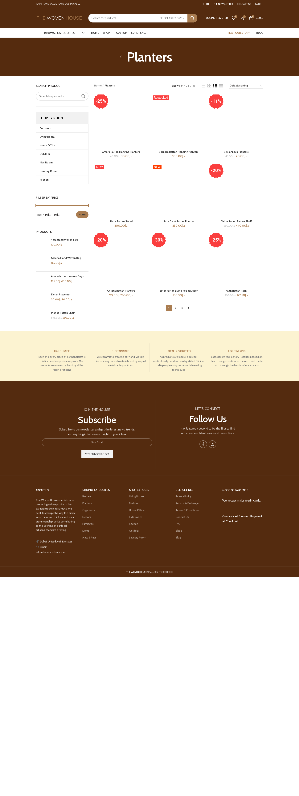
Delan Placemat (60, 305)
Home (98, 85)
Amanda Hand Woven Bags (67, 281)
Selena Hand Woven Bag (66, 260)
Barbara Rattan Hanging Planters (179, 152)
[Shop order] (246, 86)
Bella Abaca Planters (236, 152)
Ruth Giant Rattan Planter (178, 685)
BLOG (259, 32)
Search (192, 18)
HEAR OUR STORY (239, 32)
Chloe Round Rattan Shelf (236, 453)
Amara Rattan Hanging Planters (121, 384)
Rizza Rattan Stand (121, 685)
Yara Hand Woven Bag (64, 239)
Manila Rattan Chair (63, 320)
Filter (82, 214)
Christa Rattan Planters (121, 754)
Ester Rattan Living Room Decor (179, 754)
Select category (171, 18)
